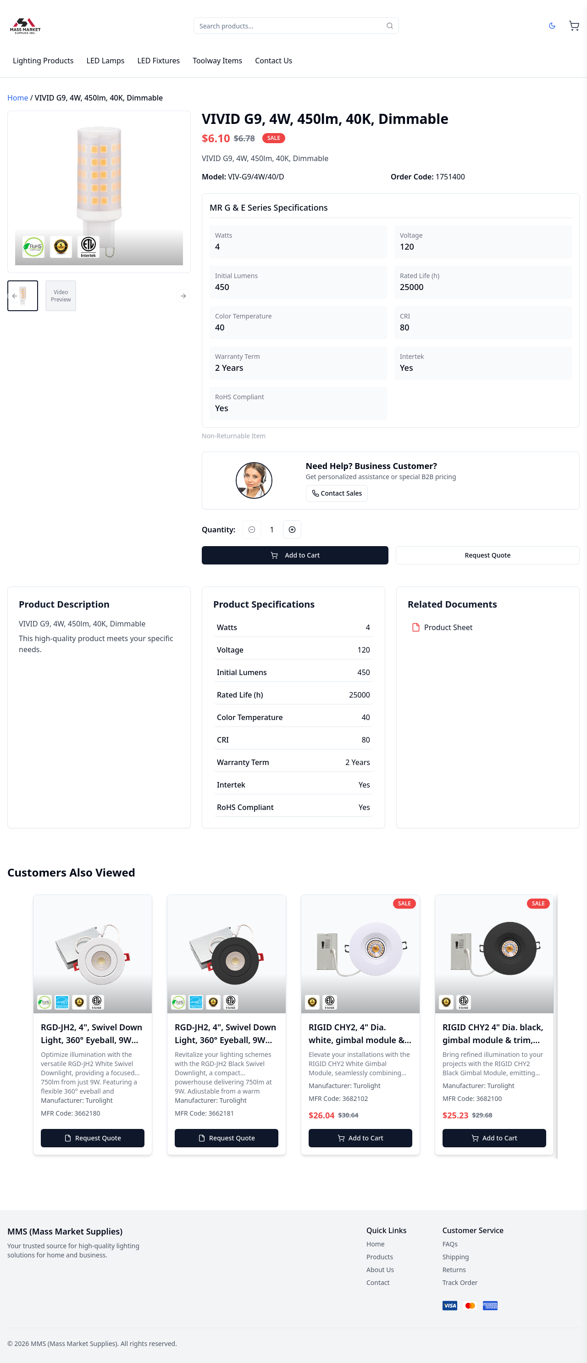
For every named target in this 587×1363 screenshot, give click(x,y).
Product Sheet (448, 627)
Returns (454, 1269)
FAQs (450, 1244)
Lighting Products (43, 61)
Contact (378, 1282)
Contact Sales (337, 493)
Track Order (460, 1282)
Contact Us (273, 61)
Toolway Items (217, 61)
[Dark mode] (552, 26)
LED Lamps (106, 61)
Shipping (456, 1256)
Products (379, 1256)
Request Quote (488, 555)
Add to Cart (295, 555)
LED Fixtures (158, 61)
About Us (380, 1269)
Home (17, 98)
